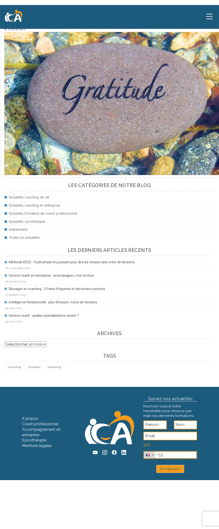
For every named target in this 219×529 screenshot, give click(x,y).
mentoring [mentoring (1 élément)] (54, 367)
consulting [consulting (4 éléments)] (14, 367)
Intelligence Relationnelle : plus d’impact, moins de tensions (53, 302)
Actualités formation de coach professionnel (43, 213)
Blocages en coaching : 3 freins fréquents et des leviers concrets (57, 289)
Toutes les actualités (24, 237)
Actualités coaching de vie (29, 197)
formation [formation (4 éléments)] (34, 367)
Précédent (15, 29)
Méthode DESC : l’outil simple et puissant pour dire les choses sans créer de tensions (72, 262)
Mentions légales (37, 445)
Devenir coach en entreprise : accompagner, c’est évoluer (51, 275)
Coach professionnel (40, 424)
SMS (147, 445)
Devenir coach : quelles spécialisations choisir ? (44, 315)
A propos (30, 418)
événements (18, 229)
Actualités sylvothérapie (27, 221)
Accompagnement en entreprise (41, 432)
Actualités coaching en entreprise (34, 205)
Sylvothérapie (34, 440)
